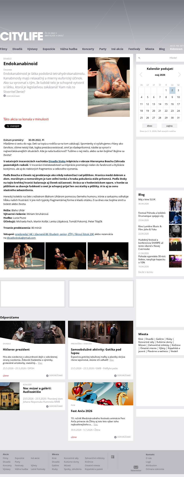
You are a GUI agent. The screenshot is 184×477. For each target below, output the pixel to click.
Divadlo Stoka (57, 161)
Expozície (49, 49)
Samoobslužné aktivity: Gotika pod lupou (96, 351)
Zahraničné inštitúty (158, 345)
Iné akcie (117, 49)
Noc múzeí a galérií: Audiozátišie (37, 390)
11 (141, 104)
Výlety (162, 348)
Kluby (169, 339)
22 (166, 110)
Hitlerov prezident (16, 349)
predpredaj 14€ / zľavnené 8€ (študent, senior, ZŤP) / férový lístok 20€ (54, 234)
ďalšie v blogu (145, 272)
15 (166, 104)
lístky (6, 375)
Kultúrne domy (164, 342)
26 (147, 117)
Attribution (151, 465)
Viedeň (174, 351)
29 (166, 117)
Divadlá (17, 49)
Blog (162, 49)
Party (102, 49)
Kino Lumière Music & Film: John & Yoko (150, 228)
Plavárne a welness (158, 351)
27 (153, 117)
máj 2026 (160, 74)
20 (153, 110)
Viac (40, 363)
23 (172, 110)
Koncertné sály (146, 342)
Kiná (140, 339)
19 (147, 110)
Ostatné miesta (148, 348)
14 (160, 104)
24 (178, 110)
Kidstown (176, 49)
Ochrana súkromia (155, 469)
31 (178, 117)
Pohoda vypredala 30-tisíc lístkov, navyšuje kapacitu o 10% (152, 259)
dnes (149, 125)
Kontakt (150, 454)
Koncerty (88, 49)
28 (160, 117)
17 (178, 104)
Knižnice (176, 345)
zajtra (169, 125)
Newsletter (136, 470)
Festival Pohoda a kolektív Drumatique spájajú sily (152, 214)
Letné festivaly (38, 469)
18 (141, 110)
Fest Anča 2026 (81, 411)
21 (160, 110)
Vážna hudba (68, 49)
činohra (7, 69)
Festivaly (134, 49)
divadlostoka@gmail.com (21, 237)
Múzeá (142, 345)
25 (141, 117)
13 (153, 104)
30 (172, 117)
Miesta (149, 49)
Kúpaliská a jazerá (94, 469)
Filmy (3, 49)
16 (172, 104)
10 (178, 97)
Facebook (113, 457)
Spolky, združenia (72, 469)
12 (147, 104)
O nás (149, 458)
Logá (148, 461)
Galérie (160, 339)
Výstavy (32, 49)
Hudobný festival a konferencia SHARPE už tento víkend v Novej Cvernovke (150, 244)
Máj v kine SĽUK (146, 199)
